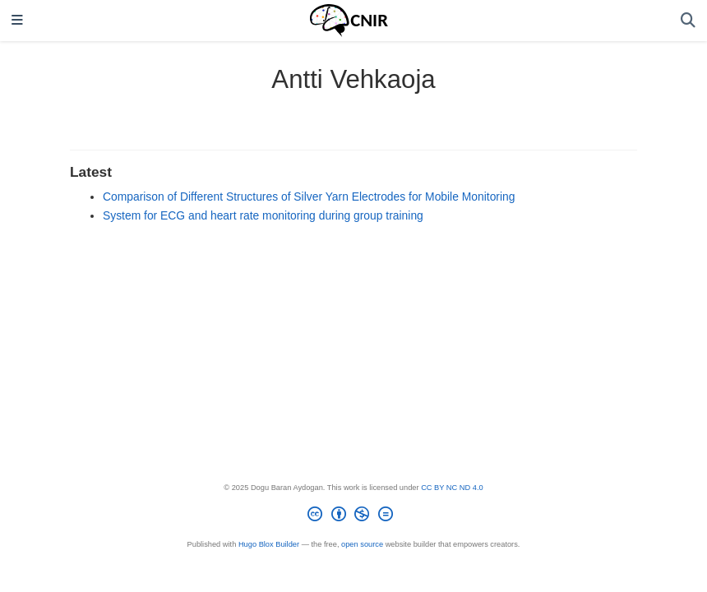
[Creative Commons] (353, 516)
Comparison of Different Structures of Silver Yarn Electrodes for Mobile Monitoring (309, 196)
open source (362, 544)
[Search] (688, 21)
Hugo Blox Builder (268, 544)
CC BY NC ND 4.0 (452, 487)
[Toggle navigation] (17, 21)
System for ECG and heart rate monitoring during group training (263, 215)
